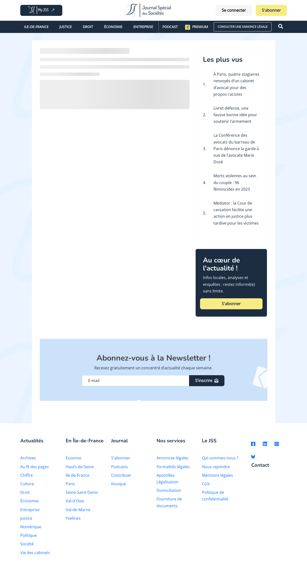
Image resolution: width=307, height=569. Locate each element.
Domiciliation (169, 490)
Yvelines (73, 518)
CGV (206, 483)
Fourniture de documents (169, 502)
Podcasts (119, 466)
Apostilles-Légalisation (168, 479)
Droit (88, 26)
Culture (27, 483)
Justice (65, 26)
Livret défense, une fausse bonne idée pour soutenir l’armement (235, 114)
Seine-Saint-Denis (82, 492)
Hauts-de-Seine (80, 466)
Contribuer (121, 475)
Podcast (170, 26)
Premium (196, 27)
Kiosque (118, 483)
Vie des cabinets (35, 552)
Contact (260, 465)
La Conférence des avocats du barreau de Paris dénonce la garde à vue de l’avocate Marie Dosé (236, 149)
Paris (70, 483)
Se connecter (234, 10)
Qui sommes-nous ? (220, 458)
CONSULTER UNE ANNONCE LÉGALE (243, 27)
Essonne (73, 458)
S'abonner (271, 10)
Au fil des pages (34, 466)
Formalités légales (173, 466)
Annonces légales (173, 458)
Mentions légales (217, 475)
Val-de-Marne (78, 509)
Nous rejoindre (216, 466)
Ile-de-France (36, 26)
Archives (28, 458)
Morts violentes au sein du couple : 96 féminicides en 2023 (234, 182)
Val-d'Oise (75, 501)
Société (27, 544)
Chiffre (26, 475)
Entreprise (143, 26)
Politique (28, 535)
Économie (113, 26)
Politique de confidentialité (215, 496)
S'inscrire (206, 380)
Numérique (30, 526)
